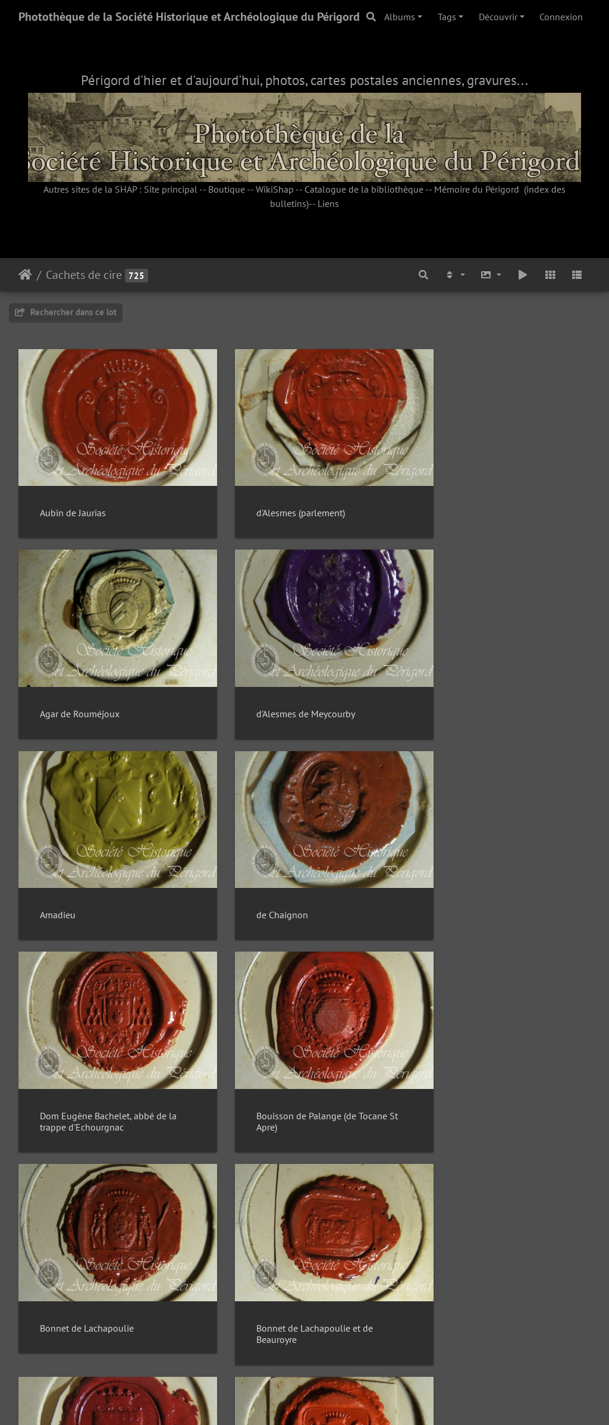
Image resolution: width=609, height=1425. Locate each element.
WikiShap (275, 189)
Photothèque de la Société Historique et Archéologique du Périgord (189, 16)
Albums (399, 17)
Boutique (226, 189)
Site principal (170, 189)
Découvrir (498, 17)
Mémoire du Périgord (476, 189)
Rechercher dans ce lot (66, 312)
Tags (447, 17)
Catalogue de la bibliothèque (363, 189)
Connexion (561, 17)
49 (365, 1354)
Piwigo (332, 1400)
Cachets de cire (84, 275)
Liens (328, 203)
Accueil (25, 275)
